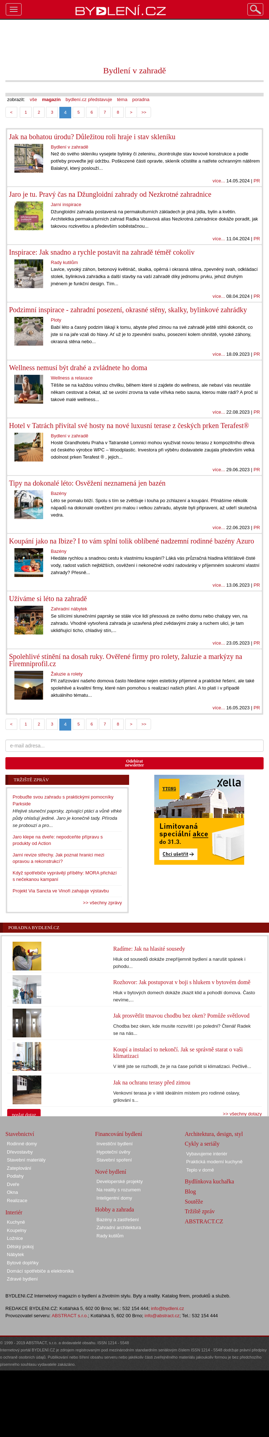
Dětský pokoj (20, 1246)
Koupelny (16, 1230)
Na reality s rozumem (118, 1189)
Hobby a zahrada (114, 1209)
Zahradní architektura (118, 1227)
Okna (12, 1192)
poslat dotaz (24, 1115)
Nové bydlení (110, 1172)
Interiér (13, 1212)
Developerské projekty (119, 1181)
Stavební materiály (26, 1160)
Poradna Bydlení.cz (33, 927)
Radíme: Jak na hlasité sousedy (149, 949)
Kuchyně (16, 1222)
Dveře (13, 1184)
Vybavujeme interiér (206, 1153)
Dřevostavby (20, 1152)
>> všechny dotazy (242, 1114)
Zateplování (19, 1168)
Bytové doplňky (22, 1262)
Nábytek (15, 1254)
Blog (190, 1191)
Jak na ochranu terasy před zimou (152, 1082)
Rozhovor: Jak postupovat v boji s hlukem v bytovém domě (182, 982)
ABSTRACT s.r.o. (70, 1315)
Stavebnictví (19, 1134)
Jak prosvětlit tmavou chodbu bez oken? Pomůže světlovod (181, 1016)
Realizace (17, 1200)
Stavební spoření (114, 1160)
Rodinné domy (22, 1143)
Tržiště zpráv (200, 1211)
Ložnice (15, 1238)
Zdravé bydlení (22, 1279)
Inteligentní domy (114, 1198)
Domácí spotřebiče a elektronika (40, 1271)
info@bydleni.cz (167, 1308)
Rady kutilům (109, 1235)
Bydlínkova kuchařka (209, 1181)
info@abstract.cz (162, 1315)
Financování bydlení (118, 1134)
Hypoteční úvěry (113, 1152)
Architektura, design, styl (214, 1134)
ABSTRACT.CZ (204, 1221)
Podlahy (15, 1176)
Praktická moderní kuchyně (214, 1161)
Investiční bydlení (114, 1143)
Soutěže (194, 1202)
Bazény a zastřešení (117, 1219)
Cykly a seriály (202, 1144)
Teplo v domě (200, 1170)
